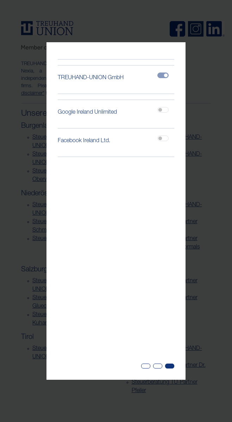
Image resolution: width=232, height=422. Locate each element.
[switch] (163, 110)
